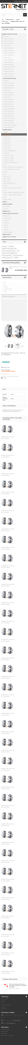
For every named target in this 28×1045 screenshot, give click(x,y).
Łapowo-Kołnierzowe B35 (9, 66)
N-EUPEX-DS (6, 153)
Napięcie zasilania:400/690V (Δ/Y (9, 253)
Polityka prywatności (6, 1005)
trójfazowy (4, 246)
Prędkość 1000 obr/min (9, 38)
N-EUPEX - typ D (7, 141)
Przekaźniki (6, 220)
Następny (22, 346)
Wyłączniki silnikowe (8, 232)
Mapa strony (4, 1008)
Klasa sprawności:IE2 (18, 255)
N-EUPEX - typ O (7, 148)
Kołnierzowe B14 (7, 57)
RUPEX (5, 164)
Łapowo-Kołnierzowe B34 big (10, 125)
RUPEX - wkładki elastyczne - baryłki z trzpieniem (11, 170)
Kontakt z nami (17, 1)
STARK (5, 291)
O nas (2, 1003)
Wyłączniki (6, 229)
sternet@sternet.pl (11, 1023)
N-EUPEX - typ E (7, 143)
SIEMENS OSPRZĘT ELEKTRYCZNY (10, 213)
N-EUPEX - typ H (7, 139)
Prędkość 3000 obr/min (9, 43)
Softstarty (6, 225)
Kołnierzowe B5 (7, 45)
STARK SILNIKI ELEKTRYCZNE (9, 78)
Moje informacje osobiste (7, 1035)
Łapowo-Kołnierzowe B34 (9, 118)
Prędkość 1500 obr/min (9, 41)
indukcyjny (11, 246)
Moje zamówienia (5, 1029)
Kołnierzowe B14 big (8, 104)
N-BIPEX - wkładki (7, 199)
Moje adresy (4, 1033)
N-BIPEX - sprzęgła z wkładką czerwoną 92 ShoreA (12, 189)
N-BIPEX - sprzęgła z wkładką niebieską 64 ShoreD (12, 196)
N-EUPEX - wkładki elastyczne (10, 150)
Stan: (2, 367)
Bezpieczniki (6, 215)
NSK (5, 284)
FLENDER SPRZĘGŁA (7, 129)
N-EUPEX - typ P (7, 146)
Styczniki (6, 227)
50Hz (18, 251)
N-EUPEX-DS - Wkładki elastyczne (11, 162)
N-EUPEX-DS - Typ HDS (9, 160)
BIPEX (5, 174)
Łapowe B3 (6, 36)
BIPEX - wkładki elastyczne (9, 183)
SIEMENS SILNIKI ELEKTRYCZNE (10, 34)
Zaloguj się (24, 1)
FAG (5, 282)
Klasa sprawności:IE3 (7, 255)
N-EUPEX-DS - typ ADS (8, 155)
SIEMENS (16, 257)
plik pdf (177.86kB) (18, 986)
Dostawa (3, 1001)
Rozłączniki (6, 222)
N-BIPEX (5, 185)
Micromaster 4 (7, 206)
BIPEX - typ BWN (7, 176)
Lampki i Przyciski (7, 218)
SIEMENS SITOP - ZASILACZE (9, 236)
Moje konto (5, 1027)
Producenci (7, 277)
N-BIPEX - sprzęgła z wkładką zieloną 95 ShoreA (14, 192)
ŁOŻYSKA (5, 201)
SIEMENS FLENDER (8, 289)
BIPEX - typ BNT (7, 181)
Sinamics (6, 208)
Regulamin (3, 1007)
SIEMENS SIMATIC (7, 234)
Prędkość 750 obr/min (8, 48)
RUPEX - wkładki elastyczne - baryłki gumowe (13, 167)
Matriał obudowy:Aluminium (8, 251)
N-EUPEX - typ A (7, 134)
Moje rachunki (4, 1031)
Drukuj (4, 378)
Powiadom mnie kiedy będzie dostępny (9, 376)
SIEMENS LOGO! (6, 211)
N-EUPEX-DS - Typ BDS (9, 157)
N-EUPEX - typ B (7, 136)
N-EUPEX (6, 132)
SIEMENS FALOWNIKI (7, 204)
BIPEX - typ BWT (7, 178)
